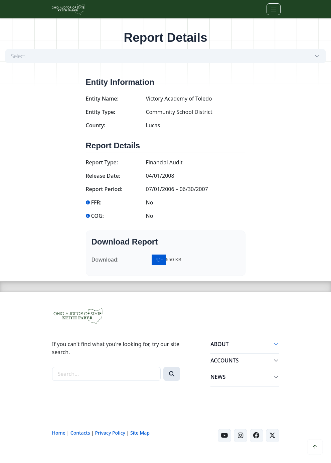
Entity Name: (102, 98)
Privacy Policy (110, 433)
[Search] (171, 374)
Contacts (80, 433)
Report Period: (104, 189)
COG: (95, 215)
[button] (276, 345)
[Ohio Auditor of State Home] (68, 9)
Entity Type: (101, 112)
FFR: (94, 202)
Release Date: (103, 175)
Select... (20, 56)
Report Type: (102, 162)
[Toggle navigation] (274, 9)
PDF (159, 260)
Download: (105, 259)
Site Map (140, 433)
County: (96, 125)
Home (58, 433)
